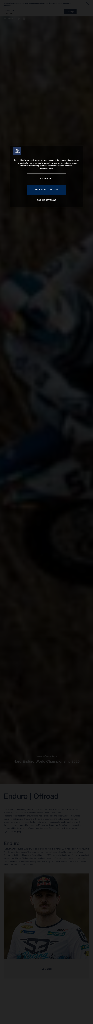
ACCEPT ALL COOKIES (46, 190)
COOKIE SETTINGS (46, 200)
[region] (46, 176)
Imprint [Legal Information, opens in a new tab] (51, 168)
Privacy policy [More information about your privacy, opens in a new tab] (44, 168)
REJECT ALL (46, 178)
